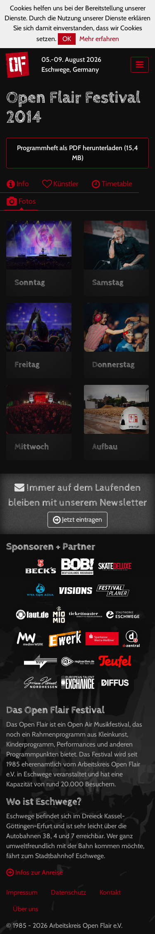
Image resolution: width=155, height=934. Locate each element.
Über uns (25, 909)
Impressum (22, 892)
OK (66, 39)
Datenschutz (68, 892)
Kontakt (110, 892)
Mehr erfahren (99, 39)
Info (18, 183)
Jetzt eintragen (77, 519)
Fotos (21, 201)
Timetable (112, 183)
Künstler (60, 183)
